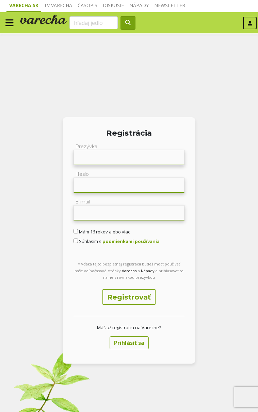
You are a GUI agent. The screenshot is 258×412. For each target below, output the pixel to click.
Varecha (129, 270)
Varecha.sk (23, 5)
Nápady (139, 5)
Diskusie (113, 5)
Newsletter (169, 5)
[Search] (93, 22)
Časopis (87, 5)
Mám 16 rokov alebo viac (104, 232)
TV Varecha (58, 5)
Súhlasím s (119, 241)
